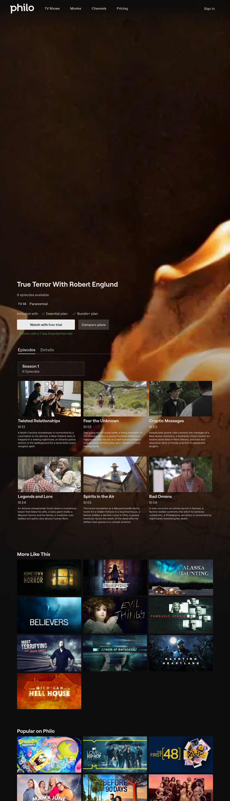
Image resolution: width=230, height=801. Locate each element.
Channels (99, 8)
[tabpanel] (115, 442)
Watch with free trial (46, 324)
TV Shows (52, 8)
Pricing (122, 8)
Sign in (209, 8)
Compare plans (94, 324)
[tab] (26, 350)
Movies (75, 8)
